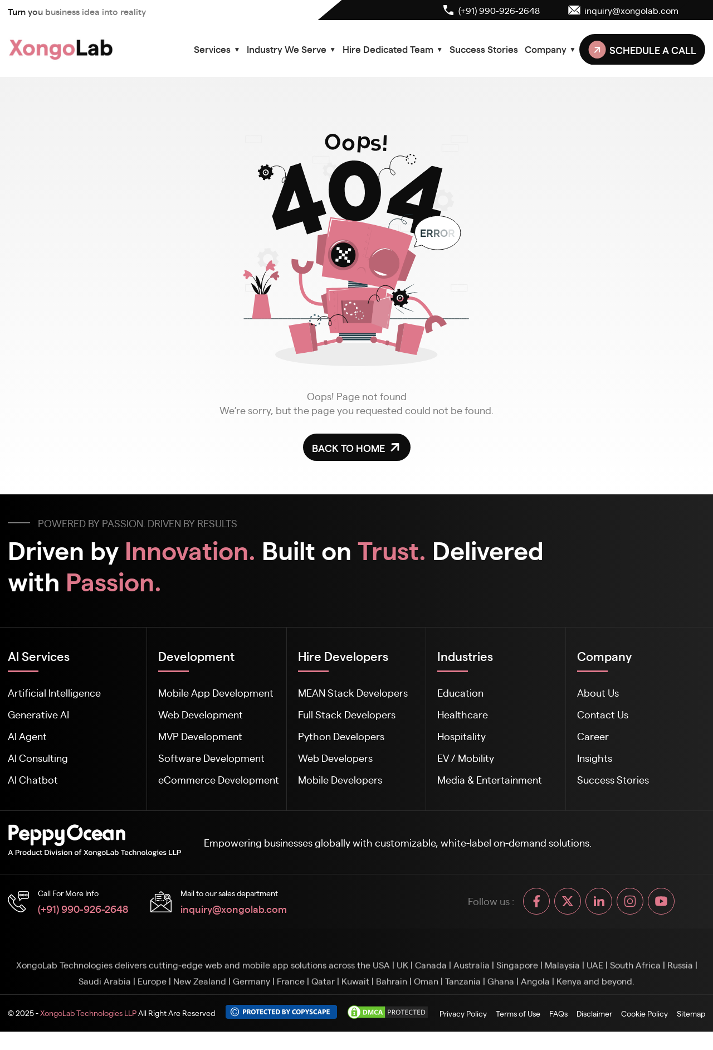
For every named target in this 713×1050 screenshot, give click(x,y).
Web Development (200, 714)
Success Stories (484, 49)
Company (550, 49)
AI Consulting (38, 757)
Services (217, 49)
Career (593, 736)
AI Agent (27, 736)
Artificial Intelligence (54, 692)
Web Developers (335, 757)
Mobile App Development (216, 692)
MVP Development (200, 736)
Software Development (211, 757)
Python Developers (341, 736)
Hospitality (461, 736)
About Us (598, 692)
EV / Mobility (465, 757)
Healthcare (462, 714)
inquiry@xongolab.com (233, 908)
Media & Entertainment (489, 779)
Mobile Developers (340, 779)
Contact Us (602, 714)
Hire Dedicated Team (393, 49)
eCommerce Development (218, 779)
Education (460, 692)
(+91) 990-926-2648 (83, 908)
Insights (594, 757)
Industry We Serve (291, 49)
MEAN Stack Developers (353, 692)
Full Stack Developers (346, 714)
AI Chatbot (33, 779)
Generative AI (38, 714)
